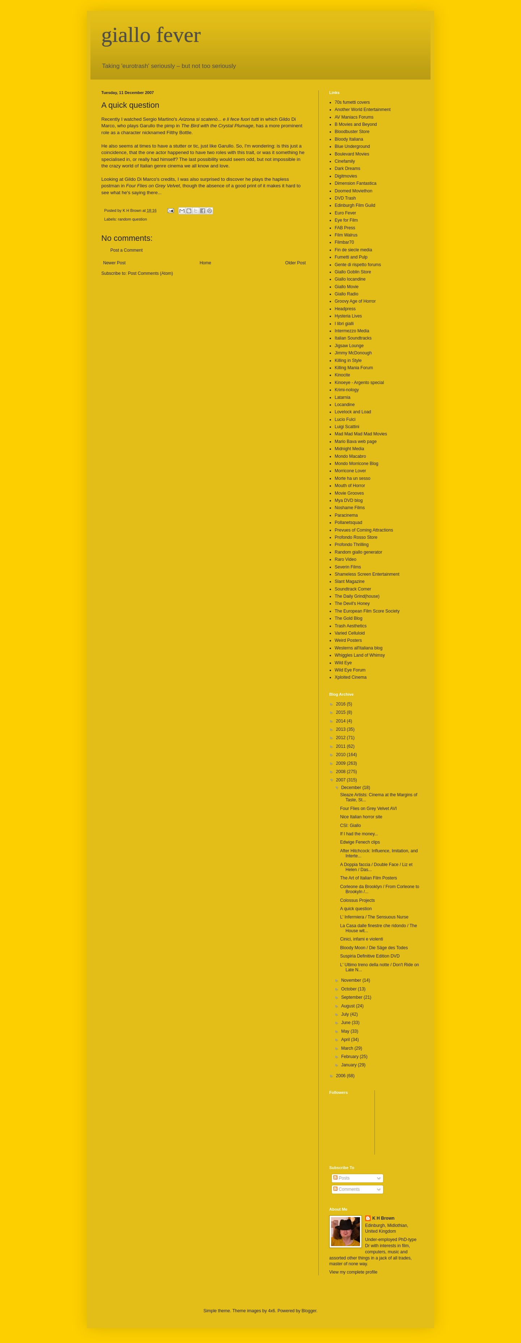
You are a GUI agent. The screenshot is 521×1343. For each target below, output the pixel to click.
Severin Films (348, 567)
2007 (341, 780)
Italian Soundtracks (353, 338)
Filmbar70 (344, 242)
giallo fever (151, 35)
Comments (346, 1189)
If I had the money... (359, 833)
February (350, 1056)
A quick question (356, 908)
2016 (341, 704)
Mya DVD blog (349, 500)
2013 (341, 729)
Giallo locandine (350, 279)
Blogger (309, 1310)
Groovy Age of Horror (355, 301)
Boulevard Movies (352, 154)
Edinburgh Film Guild (355, 205)
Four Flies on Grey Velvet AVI (368, 808)
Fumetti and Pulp (351, 257)
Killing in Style (348, 360)
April (346, 1039)
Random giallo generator (358, 552)
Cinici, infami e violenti (361, 939)
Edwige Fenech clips (360, 842)
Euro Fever (345, 213)
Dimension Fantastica (355, 183)
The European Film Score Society (367, 611)
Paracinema (346, 515)
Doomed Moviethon (353, 190)
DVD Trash (345, 198)
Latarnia (342, 397)
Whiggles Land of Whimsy (360, 655)
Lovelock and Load (353, 411)
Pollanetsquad (348, 522)
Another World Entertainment (363, 109)
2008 (341, 771)
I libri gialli (344, 323)
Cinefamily (345, 161)
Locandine (345, 404)
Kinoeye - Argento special (359, 382)
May (346, 1031)
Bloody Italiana (349, 139)
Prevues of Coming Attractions (364, 530)
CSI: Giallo (350, 825)
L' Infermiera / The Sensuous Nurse (374, 917)
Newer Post (114, 262)
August (348, 1006)
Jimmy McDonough (353, 352)
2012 (341, 737)
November (352, 980)
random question (132, 219)
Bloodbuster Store (352, 131)
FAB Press (345, 227)
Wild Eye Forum (350, 670)
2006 (341, 1075)
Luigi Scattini (347, 426)
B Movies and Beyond (356, 124)
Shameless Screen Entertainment (367, 574)
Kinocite (342, 375)
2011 (341, 746)
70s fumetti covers (352, 102)
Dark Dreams (347, 168)
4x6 (271, 1310)
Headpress (345, 308)
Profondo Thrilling (352, 544)
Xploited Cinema (351, 677)
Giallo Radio (346, 294)
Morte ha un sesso (352, 478)
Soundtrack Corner (353, 589)
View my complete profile (353, 1272)
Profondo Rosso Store (356, 537)
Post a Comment (126, 250)
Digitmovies (346, 176)
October (349, 989)
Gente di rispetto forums (358, 264)
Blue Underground (352, 146)
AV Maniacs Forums (354, 117)
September (352, 997)
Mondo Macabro (350, 456)
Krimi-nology (347, 389)
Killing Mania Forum (354, 367)
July (345, 1014)
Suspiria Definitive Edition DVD (370, 956)
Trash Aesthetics (351, 625)
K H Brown (383, 1218)
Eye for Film (346, 220)
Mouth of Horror (350, 485)
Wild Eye (343, 662)
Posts (341, 1178)
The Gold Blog (349, 618)
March (348, 1048)
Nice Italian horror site (361, 816)
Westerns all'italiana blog (358, 648)
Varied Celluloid (350, 633)
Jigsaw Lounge (349, 345)
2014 (341, 721)
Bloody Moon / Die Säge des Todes (374, 947)
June (346, 1022)
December (352, 787)
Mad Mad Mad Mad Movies (361, 433)
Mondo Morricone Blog (356, 463)
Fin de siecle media (353, 249)
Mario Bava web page (356, 441)
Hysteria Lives (348, 316)
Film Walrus (346, 235)
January (349, 1064)
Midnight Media (349, 448)
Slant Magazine (350, 581)
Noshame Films (350, 507)
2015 (341, 712)
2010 (341, 754)
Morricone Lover (350, 470)
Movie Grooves (349, 493)
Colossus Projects (357, 900)
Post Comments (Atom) (150, 273)
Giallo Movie (347, 286)
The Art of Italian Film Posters (368, 878)
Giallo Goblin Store (353, 271)
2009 (341, 763)
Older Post (295, 262)
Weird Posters (348, 640)
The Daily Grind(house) (357, 596)
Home (205, 262)
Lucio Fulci (345, 419)
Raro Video (345, 559)
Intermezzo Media (352, 330)
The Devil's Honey (352, 603)
